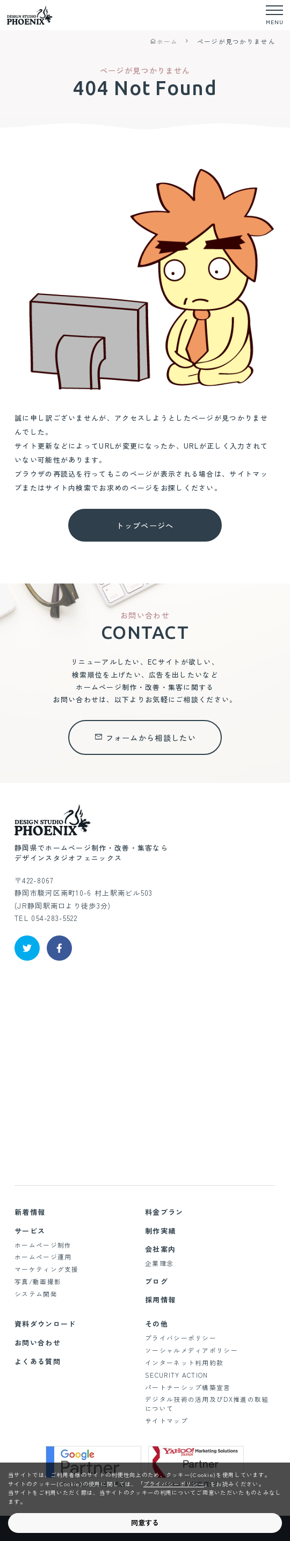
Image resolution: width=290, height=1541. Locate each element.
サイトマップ (166, 1420)
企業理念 (159, 1263)
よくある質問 (38, 1361)
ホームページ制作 (43, 1244)
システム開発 (36, 1293)
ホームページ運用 (43, 1256)
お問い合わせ (38, 1342)
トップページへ (144, 525)
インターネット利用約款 (184, 1362)
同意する (145, 1522)
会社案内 (160, 1249)
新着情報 (30, 1212)
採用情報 (160, 1299)
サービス (30, 1231)
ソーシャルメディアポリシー (191, 1350)
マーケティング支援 (47, 1268)
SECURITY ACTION (176, 1374)
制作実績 (160, 1231)
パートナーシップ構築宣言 (188, 1387)
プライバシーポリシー (180, 1337)
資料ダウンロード (45, 1324)
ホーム (163, 41)
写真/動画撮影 (38, 1281)
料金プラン (164, 1212)
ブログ (156, 1281)
